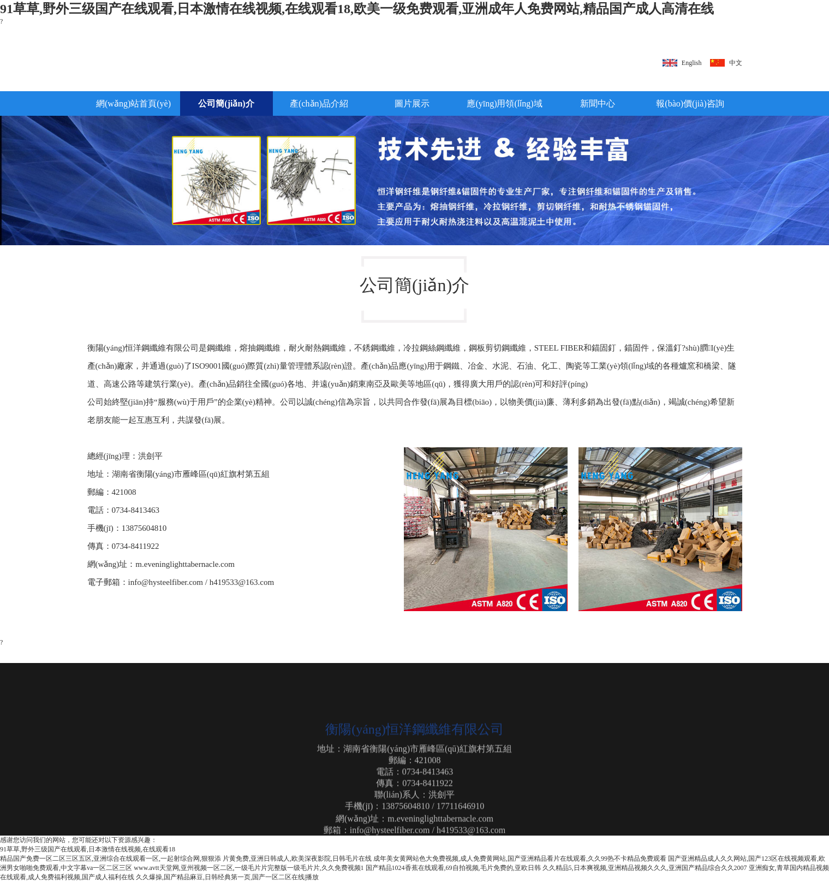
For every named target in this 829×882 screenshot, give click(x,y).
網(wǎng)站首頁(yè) (133, 103)
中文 (735, 63)
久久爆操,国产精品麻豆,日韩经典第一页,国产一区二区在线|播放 (227, 877)
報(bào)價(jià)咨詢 (690, 103)
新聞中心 (597, 103)
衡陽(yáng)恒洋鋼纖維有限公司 (143, 348)
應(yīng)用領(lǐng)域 (504, 103)
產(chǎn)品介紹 (319, 103)
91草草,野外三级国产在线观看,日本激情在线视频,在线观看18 (87, 849)
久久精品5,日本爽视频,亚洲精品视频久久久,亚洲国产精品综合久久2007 (644, 868)
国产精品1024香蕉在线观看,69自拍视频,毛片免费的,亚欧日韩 (453, 868)
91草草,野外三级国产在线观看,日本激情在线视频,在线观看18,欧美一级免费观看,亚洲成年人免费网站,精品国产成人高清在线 (357, 9)
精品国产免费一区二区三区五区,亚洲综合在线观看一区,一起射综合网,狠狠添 (110, 858)
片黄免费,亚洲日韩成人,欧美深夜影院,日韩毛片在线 (297, 858)
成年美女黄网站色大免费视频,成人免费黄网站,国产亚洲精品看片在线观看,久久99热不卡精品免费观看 (519, 858)
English (692, 63)
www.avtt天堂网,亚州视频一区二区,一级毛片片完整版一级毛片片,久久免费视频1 (248, 868)
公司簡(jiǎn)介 (226, 103)
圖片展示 (412, 103)
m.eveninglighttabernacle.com (185, 564)
